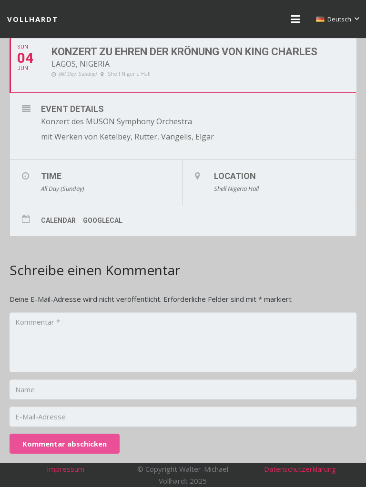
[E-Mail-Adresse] (183, 417)
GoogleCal (102, 220)
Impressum (65, 469)
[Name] (183, 389)
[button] (295, 19)
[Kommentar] (183, 342)
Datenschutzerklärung (300, 469)
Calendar (58, 220)
